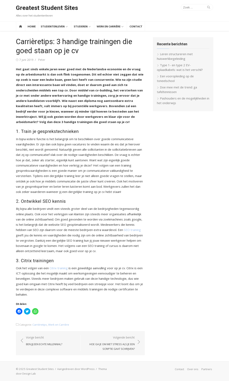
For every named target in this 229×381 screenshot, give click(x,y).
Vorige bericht (44, 341)
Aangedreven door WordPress (76, 369)
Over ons (192, 369)
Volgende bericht (110, 343)
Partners (206, 369)
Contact (136, 26)
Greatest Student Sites (47, 7)
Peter (41, 60)
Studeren (81, 26)
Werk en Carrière (108, 26)
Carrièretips (39, 324)
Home (32, 26)
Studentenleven (53, 26)
